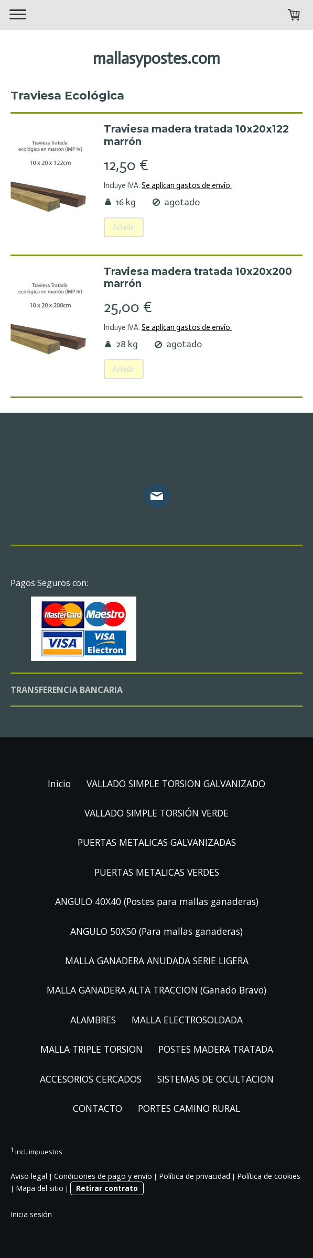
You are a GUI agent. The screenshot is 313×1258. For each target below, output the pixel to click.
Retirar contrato (107, 1188)
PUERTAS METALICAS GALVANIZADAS (157, 842)
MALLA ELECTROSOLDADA (187, 1019)
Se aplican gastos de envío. (187, 185)
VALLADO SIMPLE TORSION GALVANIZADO (176, 783)
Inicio (59, 783)
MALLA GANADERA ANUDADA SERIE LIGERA (157, 960)
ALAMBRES (93, 1019)
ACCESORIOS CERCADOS (91, 1079)
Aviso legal (28, 1176)
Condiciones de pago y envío (103, 1176)
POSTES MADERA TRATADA (215, 1049)
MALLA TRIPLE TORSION (91, 1049)
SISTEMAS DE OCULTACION (215, 1079)
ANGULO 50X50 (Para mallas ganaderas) (156, 931)
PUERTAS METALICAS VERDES (156, 872)
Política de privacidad (194, 1176)
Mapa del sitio (39, 1188)
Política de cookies (268, 1176)
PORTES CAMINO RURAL (189, 1108)
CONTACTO (97, 1108)
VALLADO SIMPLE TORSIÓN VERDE (156, 813)
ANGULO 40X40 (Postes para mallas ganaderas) (156, 901)
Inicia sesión (31, 1214)
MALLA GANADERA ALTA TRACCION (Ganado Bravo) (156, 990)
